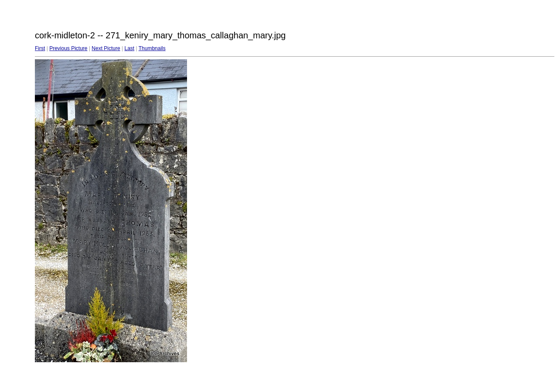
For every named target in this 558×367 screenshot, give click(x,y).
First (40, 48)
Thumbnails (152, 48)
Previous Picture (68, 48)
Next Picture (106, 48)
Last (129, 48)
